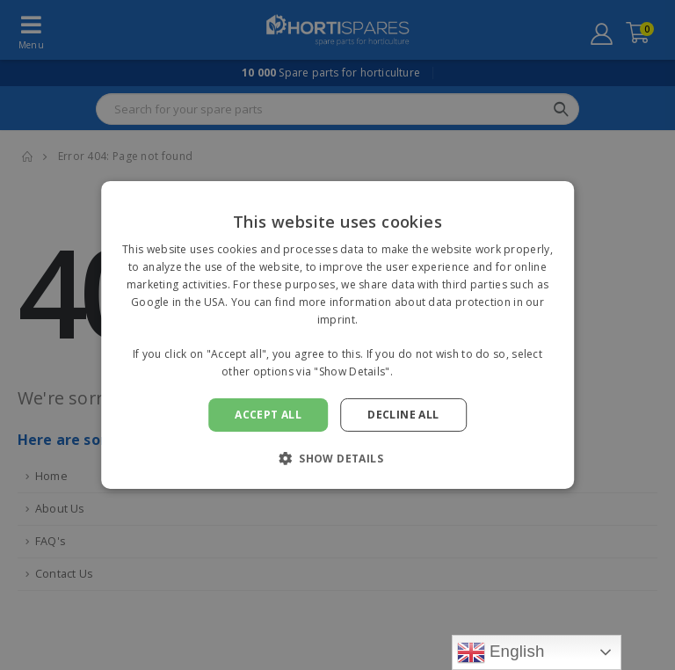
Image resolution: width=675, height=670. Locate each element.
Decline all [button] (403, 414)
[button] (337, 458)
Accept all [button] (268, 414)
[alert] (337, 335)
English (501, 652)
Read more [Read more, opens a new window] (425, 371)
